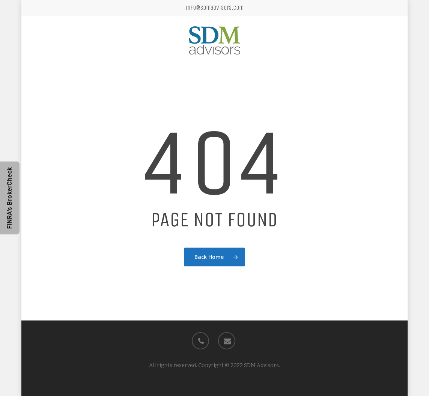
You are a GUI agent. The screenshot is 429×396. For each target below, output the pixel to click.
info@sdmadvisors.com (214, 7)
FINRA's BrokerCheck (9, 198)
